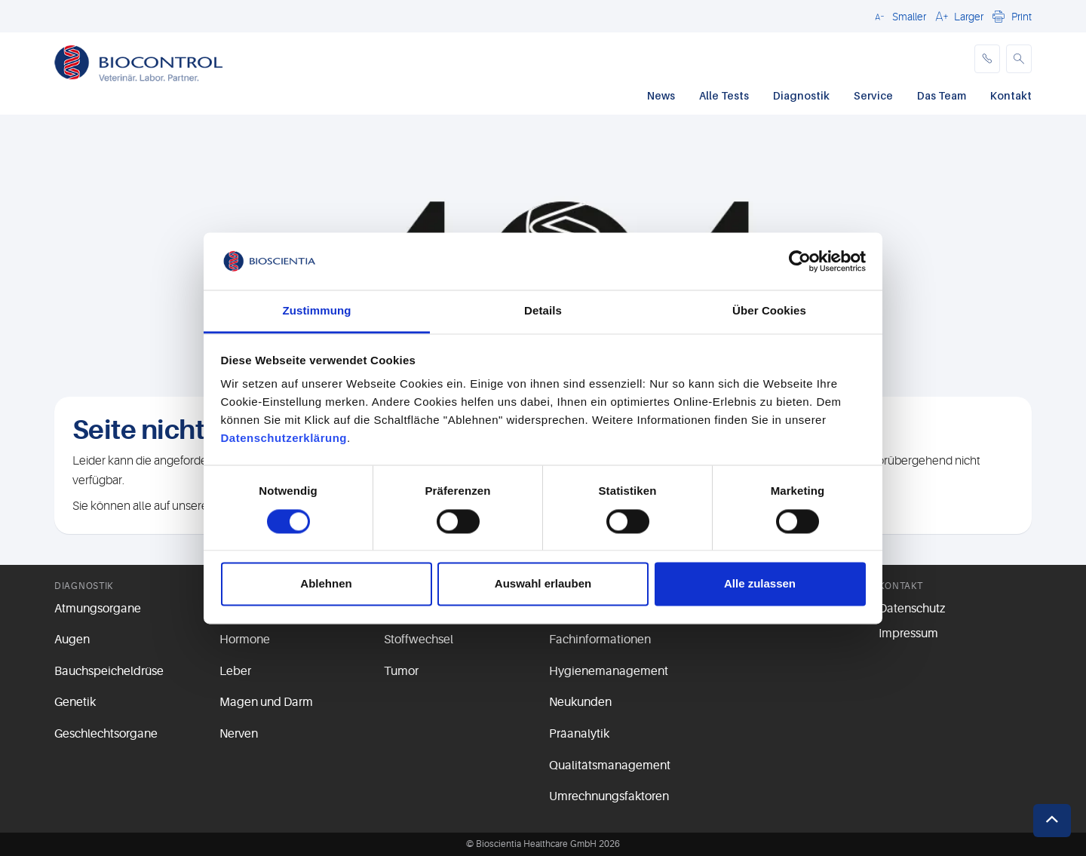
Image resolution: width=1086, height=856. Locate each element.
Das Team (941, 95)
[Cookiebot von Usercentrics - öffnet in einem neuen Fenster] (800, 261)
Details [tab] (543, 311)
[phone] (987, 58)
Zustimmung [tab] (317, 311)
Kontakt (1011, 95)
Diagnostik (801, 95)
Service (873, 95)
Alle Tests (724, 95)
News (661, 95)
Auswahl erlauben (543, 584)
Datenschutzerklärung (284, 438)
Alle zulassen (760, 584)
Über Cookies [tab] (769, 311)
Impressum (908, 633)
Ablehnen (325, 584)
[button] (898, 16)
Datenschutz (912, 608)
